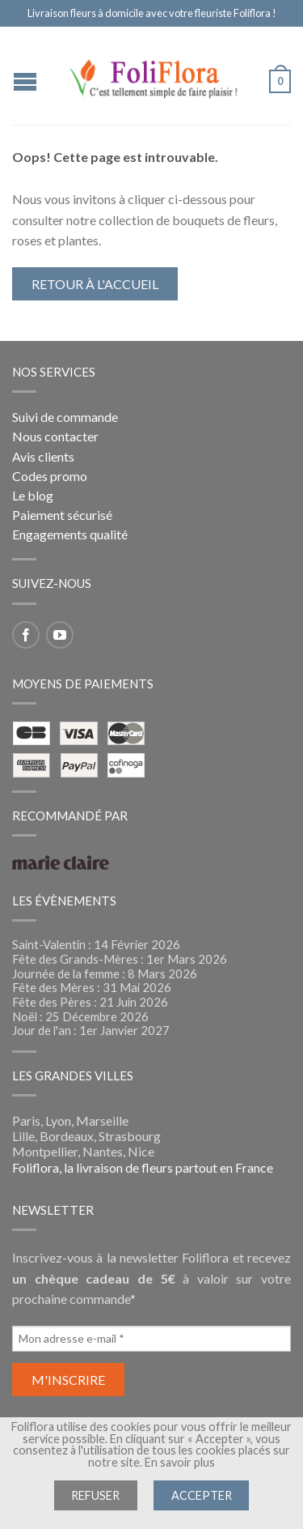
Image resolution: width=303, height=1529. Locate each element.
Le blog (32, 495)
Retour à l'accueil (95, 284)
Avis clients (43, 456)
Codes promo (49, 475)
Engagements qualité (70, 534)
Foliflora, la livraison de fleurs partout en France (142, 1167)
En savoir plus (180, 1462)
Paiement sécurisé (62, 514)
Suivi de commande (65, 416)
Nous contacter (55, 436)
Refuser (95, 1495)
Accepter (201, 1495)
